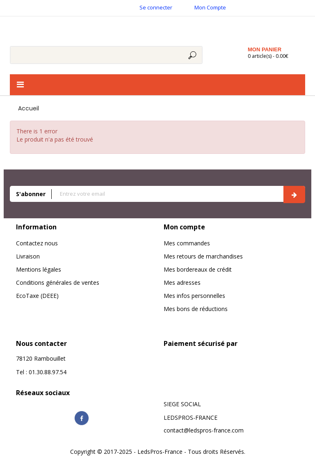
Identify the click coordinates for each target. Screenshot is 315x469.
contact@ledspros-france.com (204, 430)
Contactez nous (37, 243)
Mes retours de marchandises (203, 256)
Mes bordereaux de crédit (198, 269)
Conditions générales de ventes (57, 282)
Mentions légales (38, 269)
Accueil (28, 108)
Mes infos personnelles (194, 296)
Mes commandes (187, 243)
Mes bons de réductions (196, 309)
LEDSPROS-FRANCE (190, 417)
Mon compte (184, 226)
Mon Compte (210, 7)
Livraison (28, 256)
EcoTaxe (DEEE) (37, 296)
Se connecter (155, 7)
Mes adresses (182, 282)
